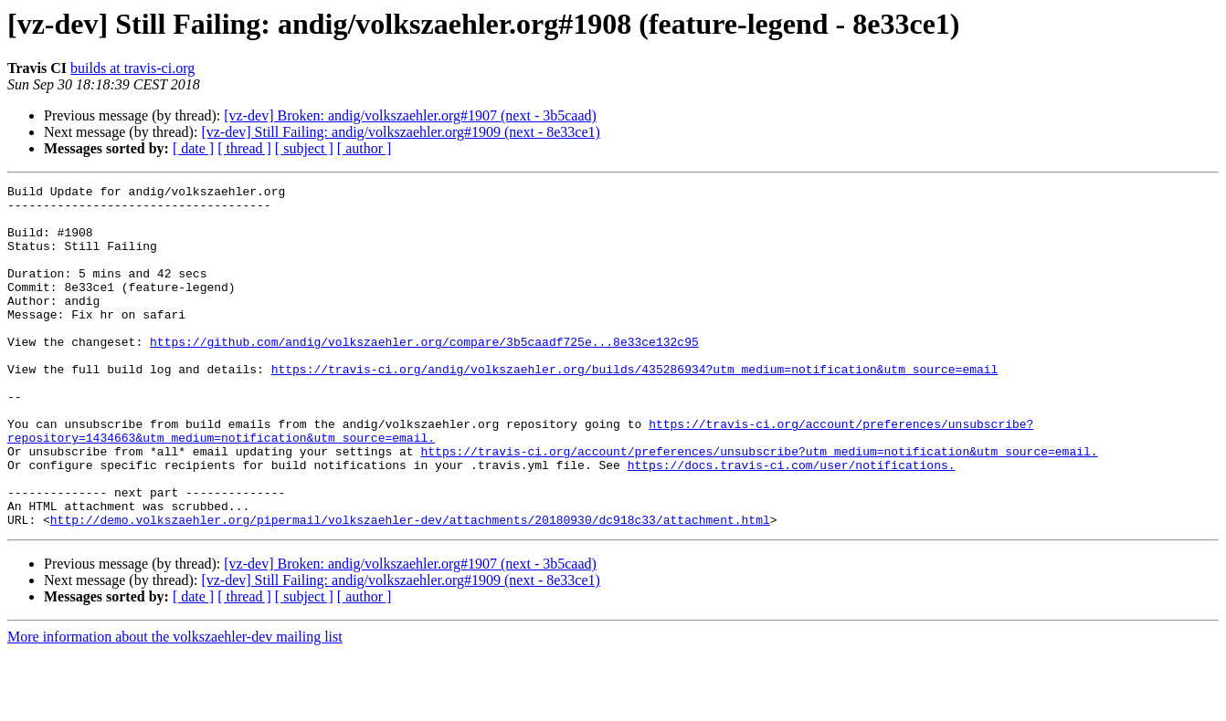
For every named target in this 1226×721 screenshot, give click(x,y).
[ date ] (193, 148)
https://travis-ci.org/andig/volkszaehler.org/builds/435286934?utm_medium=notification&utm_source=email (635, 407)
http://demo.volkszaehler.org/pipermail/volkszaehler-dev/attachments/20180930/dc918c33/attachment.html (410, 588)
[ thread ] (244, 148)
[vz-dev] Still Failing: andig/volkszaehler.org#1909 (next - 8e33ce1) (400, 132)
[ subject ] (304, 148)
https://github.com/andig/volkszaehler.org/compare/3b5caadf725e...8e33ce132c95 (424, 374)
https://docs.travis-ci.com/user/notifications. (792, 522)
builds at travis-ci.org (132, 68)
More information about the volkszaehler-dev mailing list (175, 705)
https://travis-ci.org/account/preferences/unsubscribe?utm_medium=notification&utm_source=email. (758, 505)
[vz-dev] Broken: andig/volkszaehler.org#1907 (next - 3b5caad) (410, 115)
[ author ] (364, 148)
